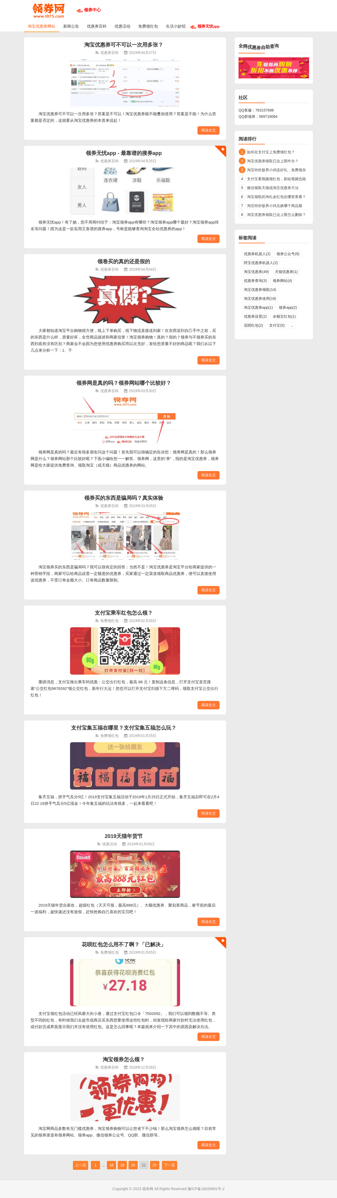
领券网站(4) (282, 281)
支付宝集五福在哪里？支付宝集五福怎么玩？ (123, 728)
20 (133, 1165)
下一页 (169, 1165)
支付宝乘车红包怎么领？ (124, 613)
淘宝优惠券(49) (256, 272)
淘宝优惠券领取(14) (260, 289)
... (292, 325)
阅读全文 (208, 130)
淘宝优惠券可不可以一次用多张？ (123, 45)
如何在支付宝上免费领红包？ (271, 152)
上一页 (80, 1165)
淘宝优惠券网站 (41, 26)
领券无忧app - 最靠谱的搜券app (124, 153)
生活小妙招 (176, 26)
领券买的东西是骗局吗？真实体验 (123, 498)
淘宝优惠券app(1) (258, 307)
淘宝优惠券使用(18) (260, 298)
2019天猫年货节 (124, 836)
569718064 (268, 116)
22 (154, 1165)
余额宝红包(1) (284, 316)
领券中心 (92, 10)
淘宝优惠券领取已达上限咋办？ (273, 161)
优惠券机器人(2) (257, 254)
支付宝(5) (277, 325)
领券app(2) (288, 307)
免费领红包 (148, 26)
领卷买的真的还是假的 (123, 261)
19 (122, 1165)
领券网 (147, 1189)
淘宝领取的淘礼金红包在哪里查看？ (276, 197)
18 (111, 1165)
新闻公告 (71, 26)
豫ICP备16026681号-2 (206, 1189)
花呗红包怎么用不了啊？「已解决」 (124, 944)
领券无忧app (208, 26)
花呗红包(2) (253, 325)
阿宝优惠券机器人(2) (261, 263)
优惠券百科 (97, 26)
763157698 (264, 110)
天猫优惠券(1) (286, 272)
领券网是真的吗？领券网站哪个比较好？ (123, 383)
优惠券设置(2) (255, 316)
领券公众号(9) (287, 254)
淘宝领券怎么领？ (124, 1059)
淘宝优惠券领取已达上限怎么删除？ (276, 215)
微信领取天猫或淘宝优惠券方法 (273, 188)
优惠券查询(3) (255, 281)
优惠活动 (122, 26)
